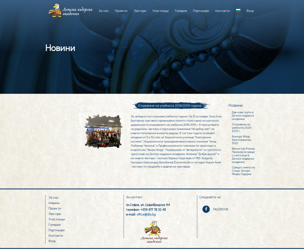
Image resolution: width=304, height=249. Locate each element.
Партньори (201, 10)
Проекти (121, 10)
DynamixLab (182, 162)
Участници (160, 10)
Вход (250, 10)
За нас (104, 10)
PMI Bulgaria (204, 158)
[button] (238, 10)
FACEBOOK (215, 209)
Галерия (181, 10)
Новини (54, 203)
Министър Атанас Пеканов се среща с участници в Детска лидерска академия (243, 155)
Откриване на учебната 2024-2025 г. (242, 127)
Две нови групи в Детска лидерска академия (243, 115)
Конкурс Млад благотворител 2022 (241, 139)
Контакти (222, 10)
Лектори (140, 10)
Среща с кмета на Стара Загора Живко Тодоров (243, 170)
